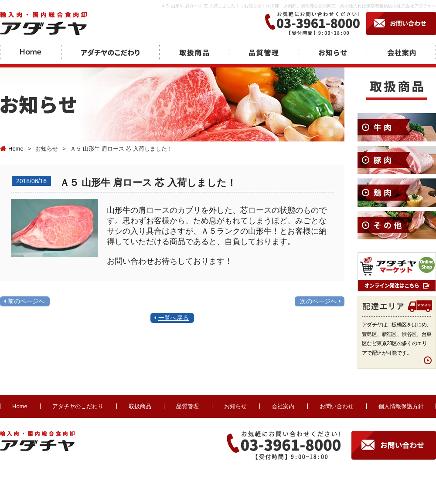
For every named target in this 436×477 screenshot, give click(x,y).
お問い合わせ (337, 406)
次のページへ (318, 301)
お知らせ (46, 148)
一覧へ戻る (173, 317)
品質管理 (187, 406)
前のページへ (26, 301)
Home (12, 148)
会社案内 (283, 406)
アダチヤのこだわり (77, 406)
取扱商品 (140, 406)
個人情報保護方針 (401, 406)
